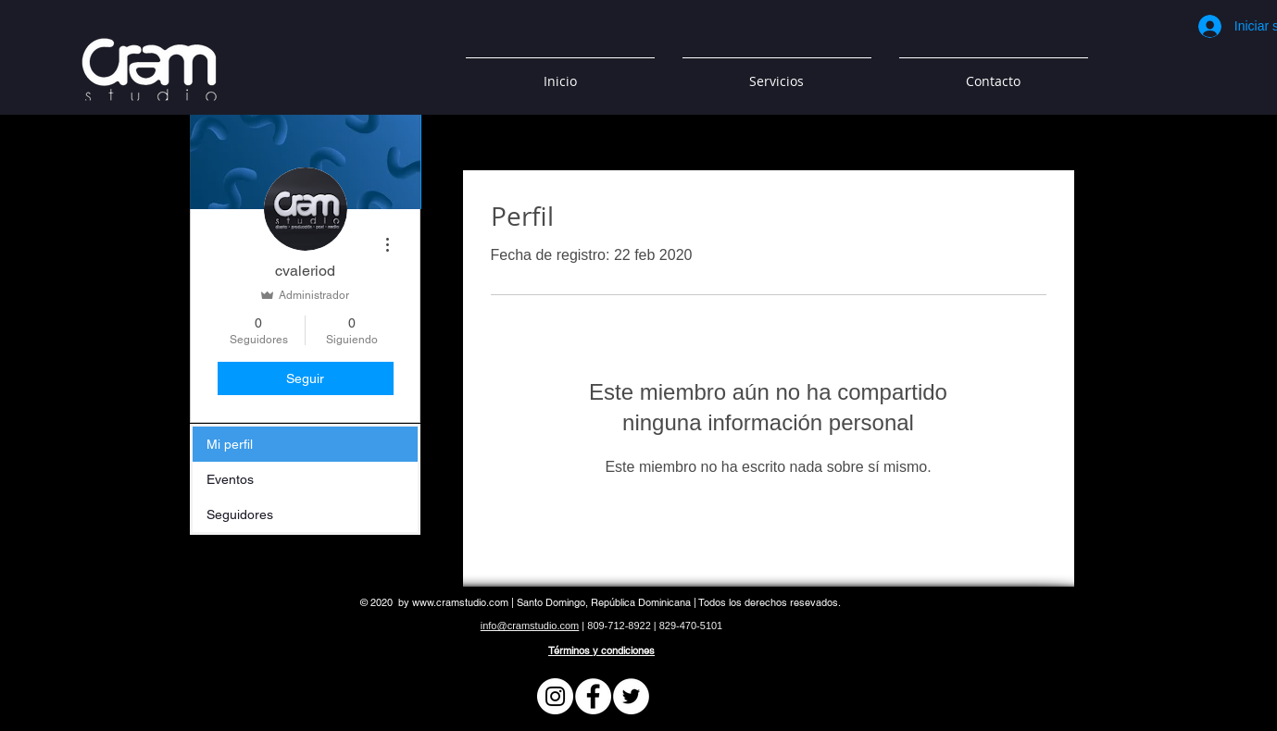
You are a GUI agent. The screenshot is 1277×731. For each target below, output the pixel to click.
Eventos (230, 479)
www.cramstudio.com (460, 602)
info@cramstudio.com (530, 625)
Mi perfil (230, 444)
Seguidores (240, 514)
